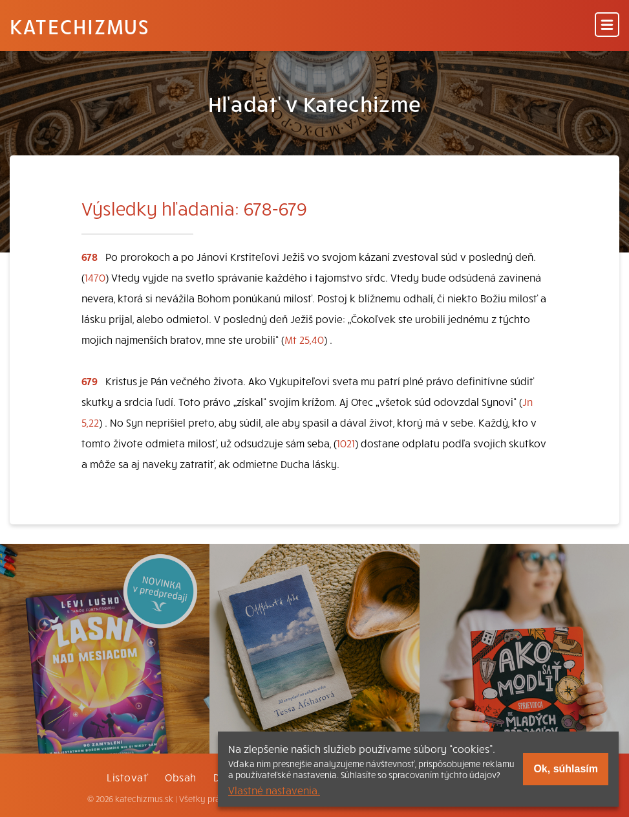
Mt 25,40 (304, 339)
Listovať (127, 776)
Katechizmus (79, 26)
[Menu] (607, 25)
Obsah (180, 776)
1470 (95, 277)
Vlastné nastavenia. (274, 789)
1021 (346, 442)
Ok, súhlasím (565, 768)
